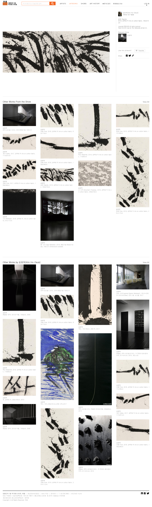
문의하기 (53, 494)
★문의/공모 (106, 3)
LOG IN (146, 3)
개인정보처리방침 (33, 494)
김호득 (129, 35)
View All (146, 102)
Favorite (141, 51)
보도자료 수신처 (76, 494)
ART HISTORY (95, 3)
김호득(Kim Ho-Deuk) (130, 13)
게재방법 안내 (117, 3)
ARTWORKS (73, 3)
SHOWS (83, 3)
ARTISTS (63, 3)
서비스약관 (44, 494)
